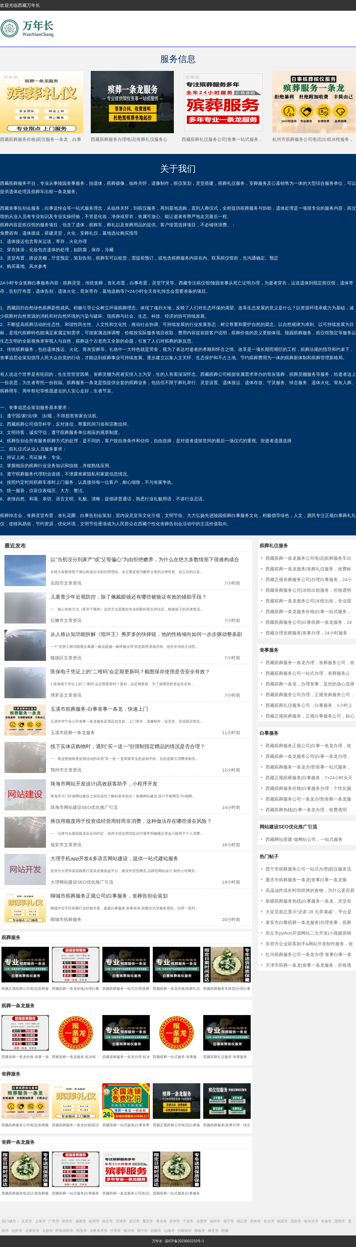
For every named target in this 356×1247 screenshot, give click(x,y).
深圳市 (67, 1221)
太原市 (47, 1231)
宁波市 (188, 1221)
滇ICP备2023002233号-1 (184, 1241)
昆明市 (339, 1221)
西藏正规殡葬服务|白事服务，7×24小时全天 (309, 777)
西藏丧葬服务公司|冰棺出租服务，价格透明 (308, 590)
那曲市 (199, 1231)
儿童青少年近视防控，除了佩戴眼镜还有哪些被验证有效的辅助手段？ (128, 597)
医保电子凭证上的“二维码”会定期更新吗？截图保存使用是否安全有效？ (130, 672)
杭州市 (94, 1221)
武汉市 (134, 1221)
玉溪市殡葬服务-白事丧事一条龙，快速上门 (99, 709)
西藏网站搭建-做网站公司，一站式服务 (304, 839)
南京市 (107, 1221)
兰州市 (115, 1231)
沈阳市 (295, 1221)
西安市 (81, 1231)
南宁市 (228, 1221)
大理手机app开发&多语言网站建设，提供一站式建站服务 (114, 858)
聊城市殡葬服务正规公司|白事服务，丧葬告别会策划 (109, 896)
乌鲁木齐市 (98, 1231)
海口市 (242, 1221)
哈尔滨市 (311, 1221)
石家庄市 (32, 1231)
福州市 (215, 1221)
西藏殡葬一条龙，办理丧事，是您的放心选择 (310, 683)
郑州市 (255, 1221)
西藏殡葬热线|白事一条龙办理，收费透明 (306, 809)
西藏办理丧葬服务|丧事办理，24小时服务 (306, 632)
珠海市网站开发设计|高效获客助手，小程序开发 (104, 784)
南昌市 (282, 1221)
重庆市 (147, 1221)
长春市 (326, 1221)
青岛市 (161, 1221)
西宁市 (142, 1231)
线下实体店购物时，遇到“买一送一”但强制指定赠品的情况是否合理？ (127, 746)
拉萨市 (17, 1231)
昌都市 (155, 1231)
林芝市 (213, 1231)
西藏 (224, 1231)
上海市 (40, 1221)
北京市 (26, 1221)
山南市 (169, 1231)
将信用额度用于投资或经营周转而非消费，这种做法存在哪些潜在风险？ (131, 821)
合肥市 (201, 1221)
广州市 (53, 1221)
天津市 (121, 1221)
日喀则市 (184, 1231)
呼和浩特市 (64, 1231)
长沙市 (269, 1221)
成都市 (80, 1221)
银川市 (129, 1231)
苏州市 (174, 1221)
